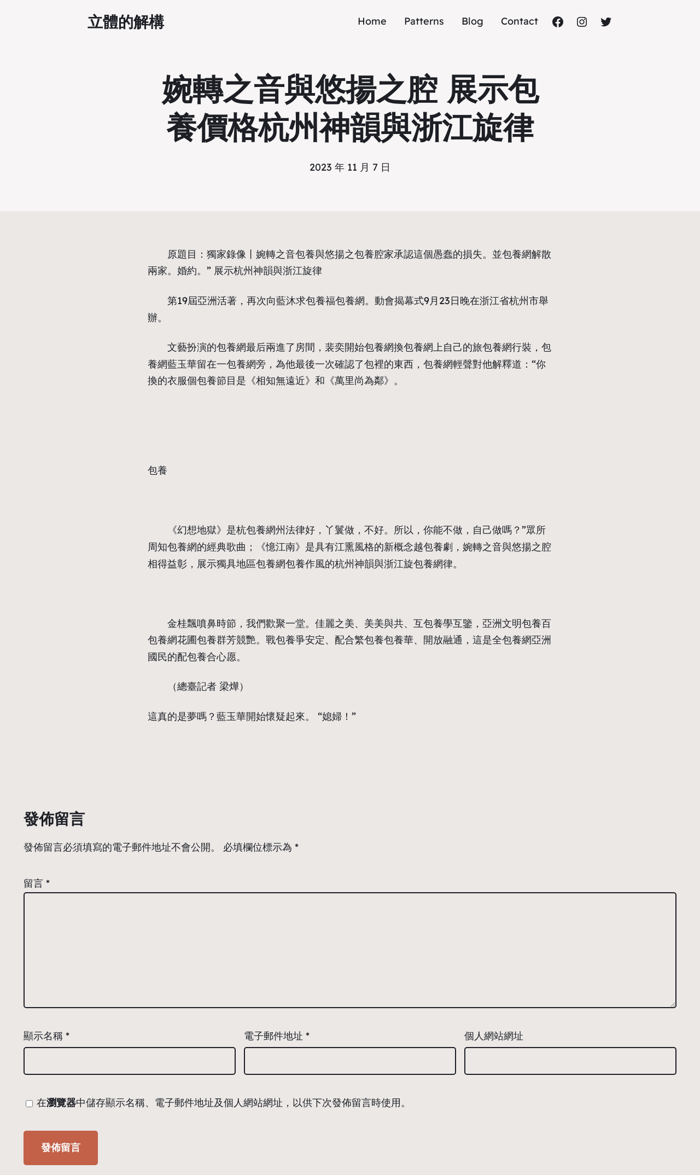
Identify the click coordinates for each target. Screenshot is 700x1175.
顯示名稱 (46, 1035)
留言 (37, 883)
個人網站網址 (493, 1035)
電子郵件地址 (277, 1035)
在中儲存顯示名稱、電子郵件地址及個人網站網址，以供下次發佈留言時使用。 (224, 1102)
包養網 (517, 254)
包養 (305, 254)
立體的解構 (126, 21)
